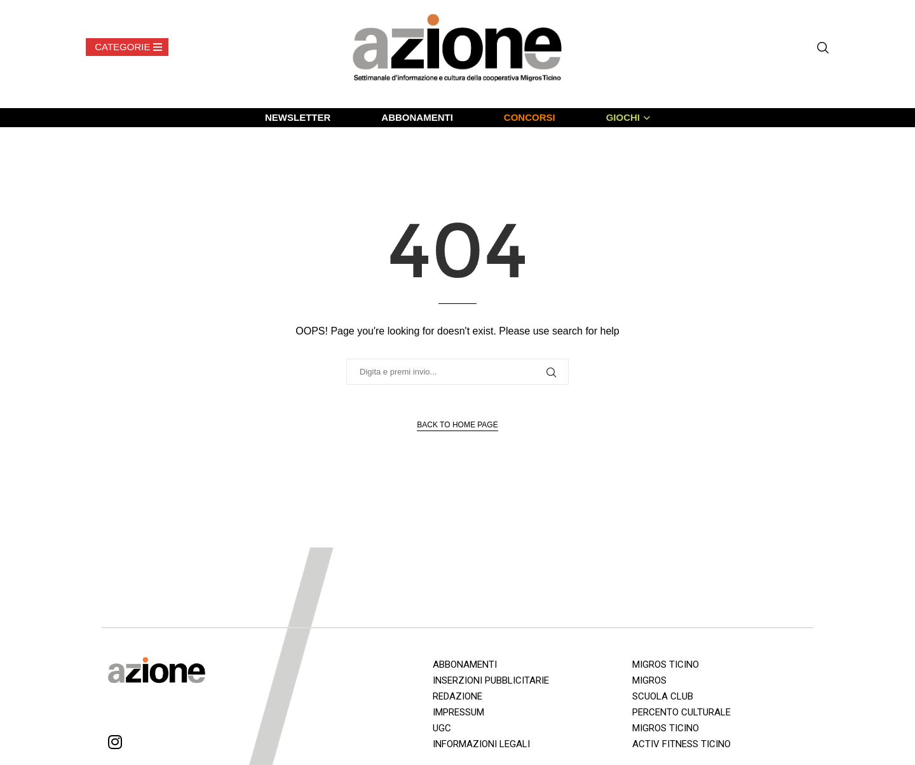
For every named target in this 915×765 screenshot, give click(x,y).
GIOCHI (623, 117)
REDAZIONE (457, 696)
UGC (442, 728)
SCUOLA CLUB (662, 696)
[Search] (823, 47)
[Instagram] (115, 744)
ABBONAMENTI (417, 117)
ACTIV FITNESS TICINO (681, 744)
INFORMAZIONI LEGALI (481, 744)
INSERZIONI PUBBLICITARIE (491, 680)
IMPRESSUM (458, 712)
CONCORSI (529, 117)
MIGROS (649, 680)
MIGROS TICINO (665, 664)
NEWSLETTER (297, 117)
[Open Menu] (127, 47)
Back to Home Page (457, 424)
